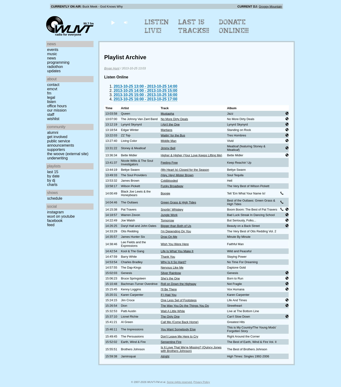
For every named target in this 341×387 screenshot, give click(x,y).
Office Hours (57, 106)
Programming (58, 62)
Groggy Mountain (270, 6)
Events (52, 50)
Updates (54, 71)
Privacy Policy (201, 382)
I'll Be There (169, 289)
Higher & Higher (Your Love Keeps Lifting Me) (191, 155)
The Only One (170, 316)
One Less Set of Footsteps (179, 300)
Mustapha (167, 113)
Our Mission (57, 110)
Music (52, 54)
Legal (51, 97)
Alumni (52, 132)
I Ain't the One (170, 124)
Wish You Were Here (175, 244)
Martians (166, 130)
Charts (52, 185)
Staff (50, 114)
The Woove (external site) (67, 154)
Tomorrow (167, 220)
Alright (165, 356)
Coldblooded (169, 180)
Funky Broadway (172, 186)
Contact (53, 85)
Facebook (55, 221)
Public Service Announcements (60, 143)
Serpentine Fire (171, 342)
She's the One (170, 278)
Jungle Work (169, 215)
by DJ (51, 180)
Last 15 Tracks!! (193, 26)
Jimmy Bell (168, 148)
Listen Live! (157, 26)
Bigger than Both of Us (176, 226)
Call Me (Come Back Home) (179, 322)
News (51, 58)
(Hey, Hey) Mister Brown (177, 175)
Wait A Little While (173, 311)
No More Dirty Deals (174, 119)
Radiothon (55, 67)
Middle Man (168, 141)
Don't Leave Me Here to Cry (179, 336)
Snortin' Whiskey (172, 209)
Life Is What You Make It (177, 251)
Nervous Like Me (172, 267)
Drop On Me (169, 236)
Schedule (54, 198)
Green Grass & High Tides (178, 202)
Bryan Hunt (111, 68)
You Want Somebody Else (178, 329)
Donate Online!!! (234, 26)
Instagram (55, 212)
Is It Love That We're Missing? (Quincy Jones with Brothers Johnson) (191, 349)
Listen (51, 102)
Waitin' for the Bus (173, 135)
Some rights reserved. (180, 382)
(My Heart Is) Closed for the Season (185, 169)
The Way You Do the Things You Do (185, 305)
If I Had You (168, 295)
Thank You (168, 256)
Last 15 (52, 172)
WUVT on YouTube (61, 216)
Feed (50, 225)
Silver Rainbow (171, 273)
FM (49, 93)
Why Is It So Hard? (173, 262)
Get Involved (57, 137)
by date (53, 176)
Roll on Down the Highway (178, 284)
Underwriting (57, 158)
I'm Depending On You (176, 231)
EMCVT (52, 89)
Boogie (165, 193)
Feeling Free (169, 162)
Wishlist (53, 119)
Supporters (56, 150)
